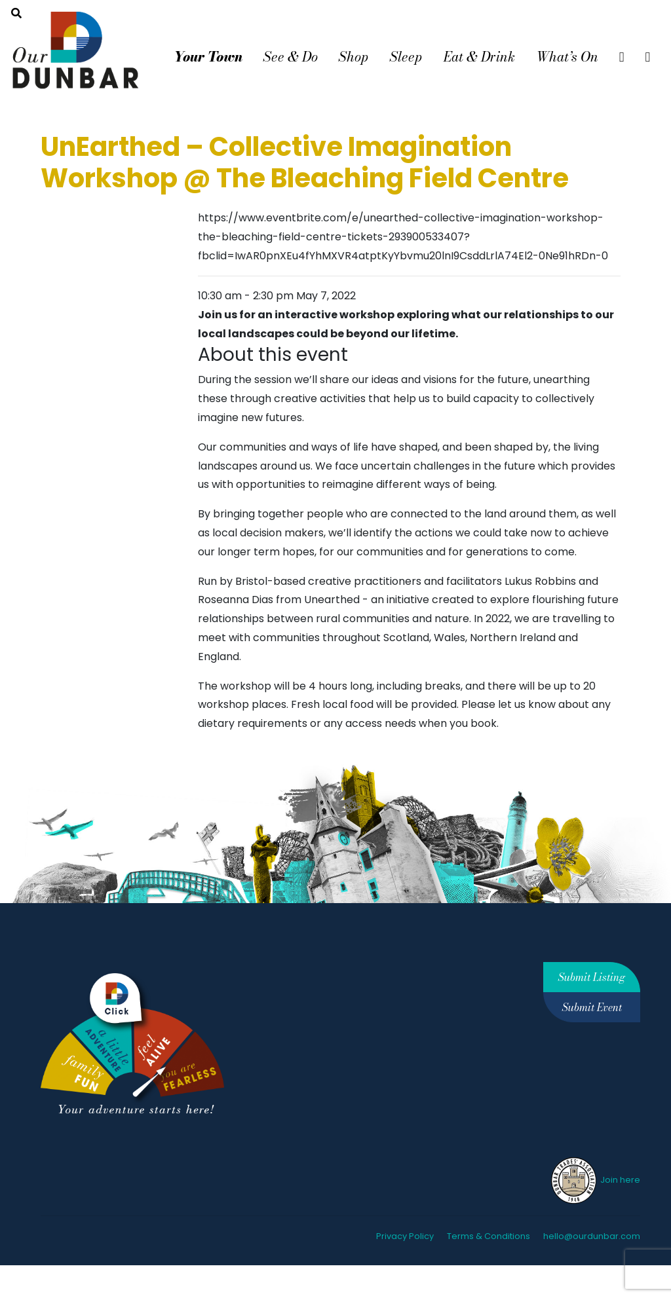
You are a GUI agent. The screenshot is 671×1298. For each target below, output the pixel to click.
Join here (594, 1179)
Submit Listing (591, 977)
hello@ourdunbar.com (591, 1236)
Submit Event (592, 1007)
